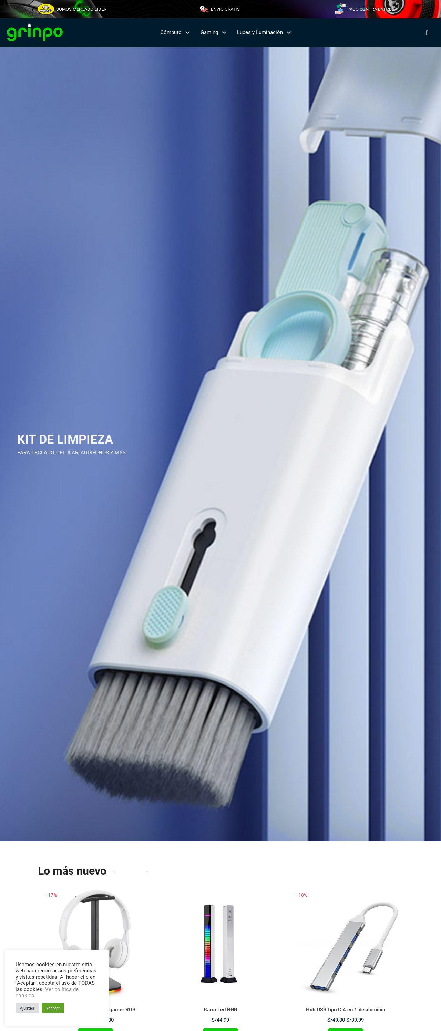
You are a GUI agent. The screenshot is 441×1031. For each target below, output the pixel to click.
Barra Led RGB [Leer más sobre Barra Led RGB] (220, 1010)
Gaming (209, 32)
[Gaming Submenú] (224, 32)
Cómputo (171, 32)
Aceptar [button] (53, 1008)
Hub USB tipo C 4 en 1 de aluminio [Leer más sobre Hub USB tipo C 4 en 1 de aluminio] (345, 1010)
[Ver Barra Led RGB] (220, 942)
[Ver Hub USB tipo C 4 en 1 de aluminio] (345, 942)
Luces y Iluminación (260, 32)
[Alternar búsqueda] (427, 33)
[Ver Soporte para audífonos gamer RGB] (95, 942)
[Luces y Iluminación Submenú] (288, 32)
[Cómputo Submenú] (187, 32)
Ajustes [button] (27, 1008)
